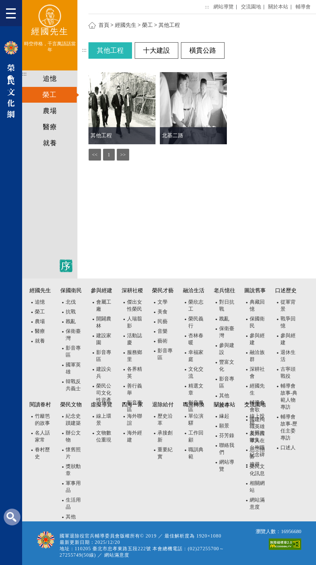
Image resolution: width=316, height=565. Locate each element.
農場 (50, 110)
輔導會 (303, 6)
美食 (162, 311)
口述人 (288, 447)
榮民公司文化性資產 (103, 393)
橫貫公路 (202, 50)
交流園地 (251, 6)
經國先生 (125, 25)
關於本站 (278, 6)
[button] (14, 15)
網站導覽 (223, 6)
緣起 (224, 416)
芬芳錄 (226, 435)
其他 (224, 395)
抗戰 (71, 311)
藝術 (162, 341)
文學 (162, 302)
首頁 (104, 25)
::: (24, 73)
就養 (50, 143)
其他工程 (169, 25)
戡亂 (71, 321)
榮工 (50, 94)
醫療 (50, 127)
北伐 (71, 302)
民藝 (162, 321)
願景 (224, 425)
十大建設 (156, 50)
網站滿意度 (116, 555)
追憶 (50, 78)
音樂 (162, 331)
